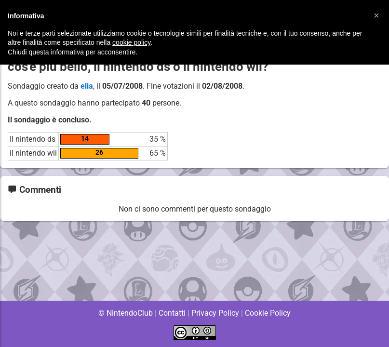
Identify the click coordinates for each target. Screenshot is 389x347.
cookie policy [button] (131, 42)
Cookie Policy (268, 313)
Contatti (172, 313)
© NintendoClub (125, 313)
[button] (376, 15)
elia (86, 86)
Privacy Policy (215, 313)
